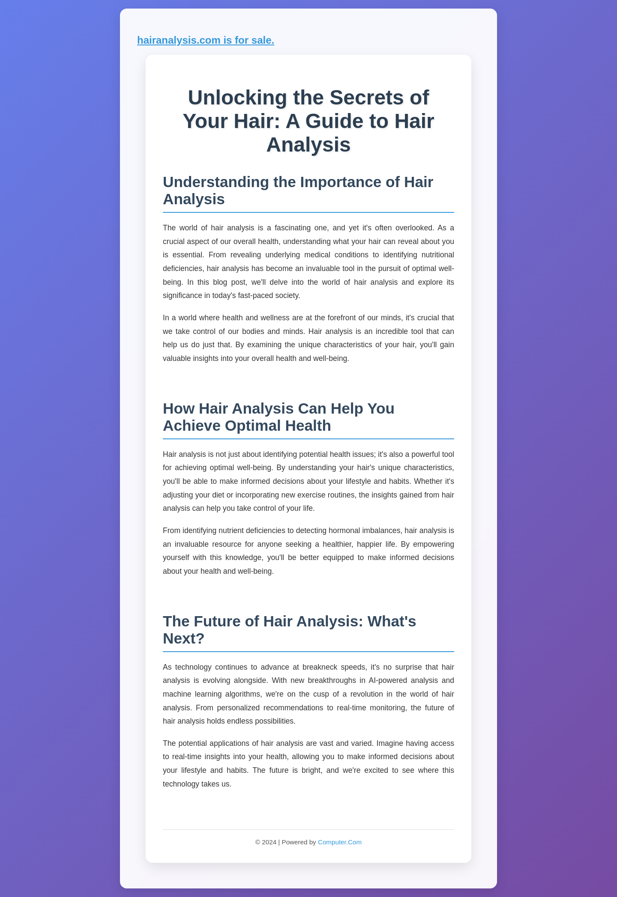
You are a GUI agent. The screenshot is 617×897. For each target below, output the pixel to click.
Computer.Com (340, 842)
